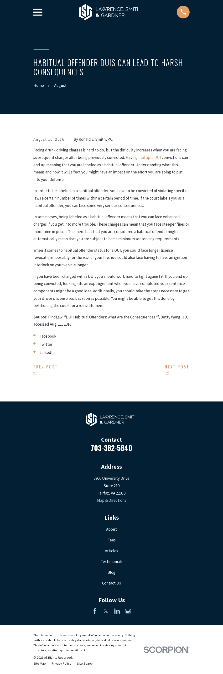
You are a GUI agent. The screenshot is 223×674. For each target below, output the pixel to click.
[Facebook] (95, 611)
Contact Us (111, 583)
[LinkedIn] (117, 611)
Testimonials (112, 561)
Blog (111, 572)
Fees (112, 540)
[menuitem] (39, 664)
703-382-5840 (111, 447)
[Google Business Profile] (128, 611)
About (111, 529)
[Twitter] (106, 611)
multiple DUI (149, 157)
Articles (111, 550)
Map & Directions (111, 500)
